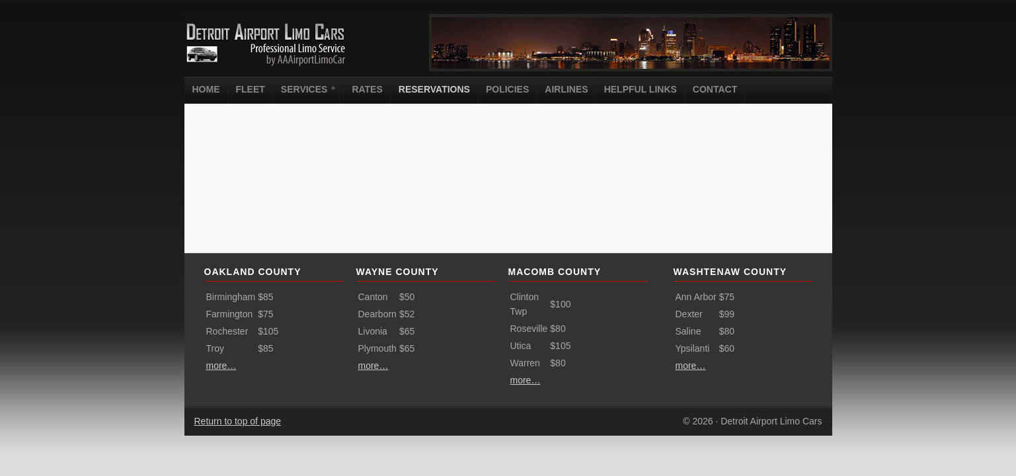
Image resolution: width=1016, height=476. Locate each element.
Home (206, 89)
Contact (715, 89)
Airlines (566, 89)
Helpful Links (640, 89)
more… (221, 365)
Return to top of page (238, 421)
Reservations (434, 89)
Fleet (250, 89)
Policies (507, 89)
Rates (367, 89)
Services (306, 89)
